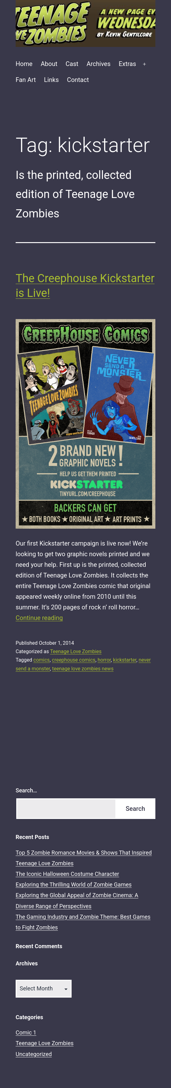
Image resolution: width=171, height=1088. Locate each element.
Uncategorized (34, 1054)
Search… (26, 790)
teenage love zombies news (82, 669)
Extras (127, 64)
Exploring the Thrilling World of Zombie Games (74, 884)
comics (41, 660)
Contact (78, 80)
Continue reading (39, 618)
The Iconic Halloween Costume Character (67, 874)
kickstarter (125, 660)
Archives (98, 64)
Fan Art (26, 80)
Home (24, 64)
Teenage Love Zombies (76, 651)
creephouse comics (73, 660)
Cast (72, 64)
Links (51, 80)
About (49, 64)
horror (104, 660)
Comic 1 (26, 1032)
